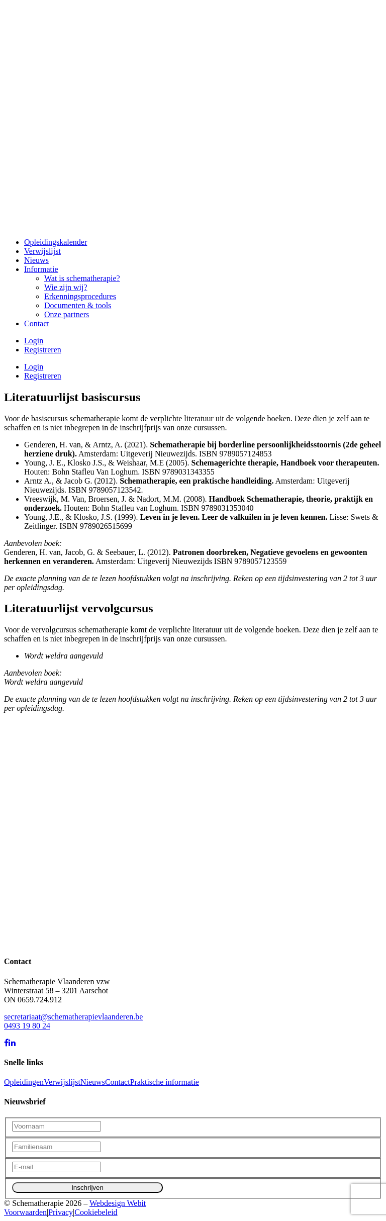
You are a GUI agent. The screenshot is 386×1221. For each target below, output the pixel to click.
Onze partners (66, 314)
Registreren (42, 349)
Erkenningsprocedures (80, 296)
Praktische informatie (164, 1082)
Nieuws (36, 260)
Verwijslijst (42, 251)
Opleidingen (24, 1082)
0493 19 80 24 (27, 1025)
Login (33, 340)
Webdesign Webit (117, 1203)
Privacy (60, 1212)
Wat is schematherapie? (82, 278)
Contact (36, 323)
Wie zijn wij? (65, 287)
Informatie (41, 269)
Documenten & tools (77, 305)
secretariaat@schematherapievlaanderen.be (73, 1016)
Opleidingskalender (55, 242)
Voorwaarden (25, 1212)
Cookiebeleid (95, 1212)
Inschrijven (87, 1187)
